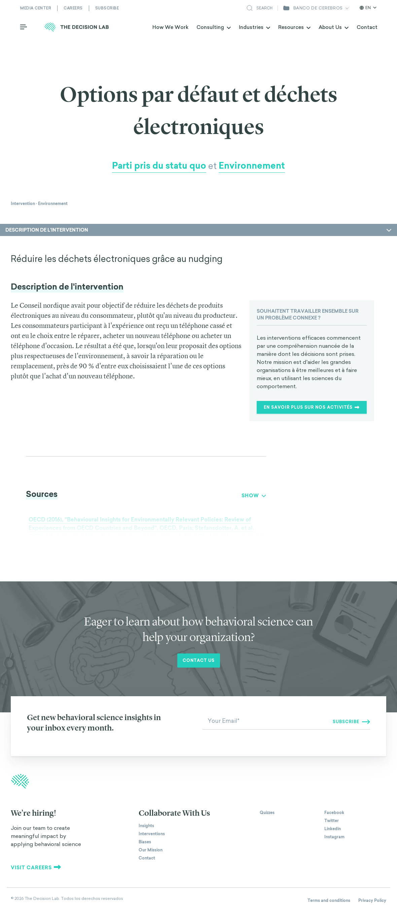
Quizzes (267, 813)
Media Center (35, 8)
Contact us (199, 660)
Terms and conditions (329, 901)
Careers (73, 8)
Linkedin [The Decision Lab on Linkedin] (332, 829)
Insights (146, 826)
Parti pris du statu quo (159, 165)
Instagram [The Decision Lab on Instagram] (334, 837)
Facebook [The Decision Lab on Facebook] (334, 813)
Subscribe (107, 8)
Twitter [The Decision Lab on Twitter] (331, 821)
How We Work (170, 27)
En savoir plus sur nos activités (312, 407)
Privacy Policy (372, 901)
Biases (145, 842)
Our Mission (151, 850)
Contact (367, 27)
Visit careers (36, 867)
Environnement (252, 165)
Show (254, 495)
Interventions (152, 834)
